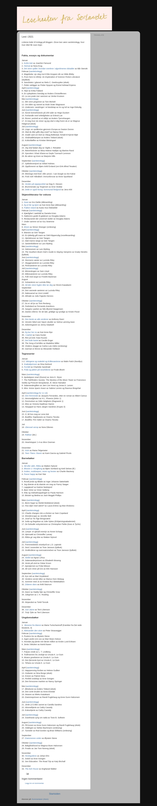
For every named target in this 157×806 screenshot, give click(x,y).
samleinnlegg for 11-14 (37, 393)
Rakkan (28, 435)
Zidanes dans (31, 584)
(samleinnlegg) (35, 479)
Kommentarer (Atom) (40, 799)
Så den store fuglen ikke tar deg (39, 285)
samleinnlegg (35, 71)
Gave (26, 202)
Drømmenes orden (33, 738)
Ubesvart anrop (32, 427)
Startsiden (54, 793)
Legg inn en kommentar (34, 783)
